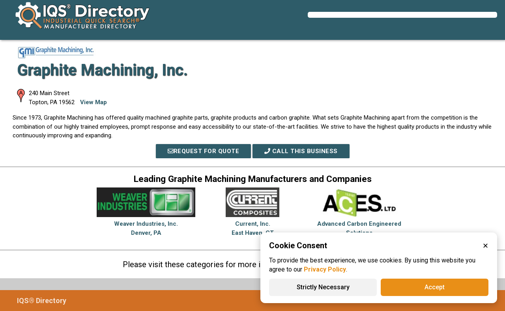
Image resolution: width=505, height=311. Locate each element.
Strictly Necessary (323, 287)
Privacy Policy (325, 269)
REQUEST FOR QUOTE (203, 151)
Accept (435, 287)
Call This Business (301, 151)
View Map (93, 102)
